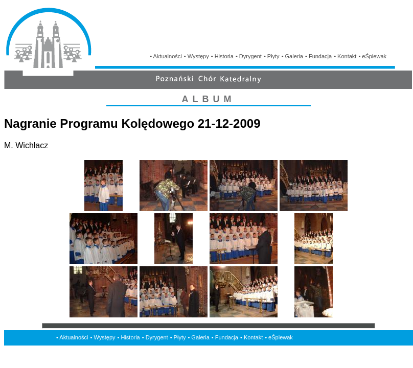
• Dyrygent (249, 56)
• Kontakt (345, 56)
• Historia (222, 56)
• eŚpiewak (372, 56)
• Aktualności (166, 56)
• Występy (196, 56)
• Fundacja (318, 56)
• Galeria (292, 56)
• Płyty (272, 56)
